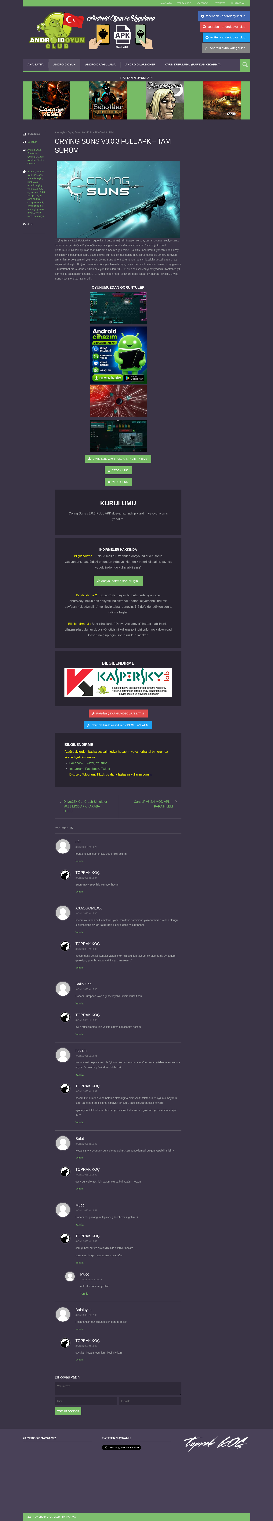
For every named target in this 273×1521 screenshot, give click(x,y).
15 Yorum (32, 142)
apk (40, 175)
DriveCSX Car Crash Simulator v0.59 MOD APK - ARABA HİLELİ (85, 806)
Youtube (101, 763)
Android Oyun (64, 64)
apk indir (31, 178)
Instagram (76, 769)
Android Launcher (140, 64)
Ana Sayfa (35, 64)
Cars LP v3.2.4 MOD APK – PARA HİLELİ (153, 804)
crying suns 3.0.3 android (35, 182)
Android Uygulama (100, 64)
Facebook (76, 763)
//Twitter (220, 3)
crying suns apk (35, 202)
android (31, 171)
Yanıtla (79, 861)
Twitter (89, 763)
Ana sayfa (166, 3)
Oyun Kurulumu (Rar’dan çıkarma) (192, 64)
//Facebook (203, 3)
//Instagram (238, 3)
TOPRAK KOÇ (184, 3)
